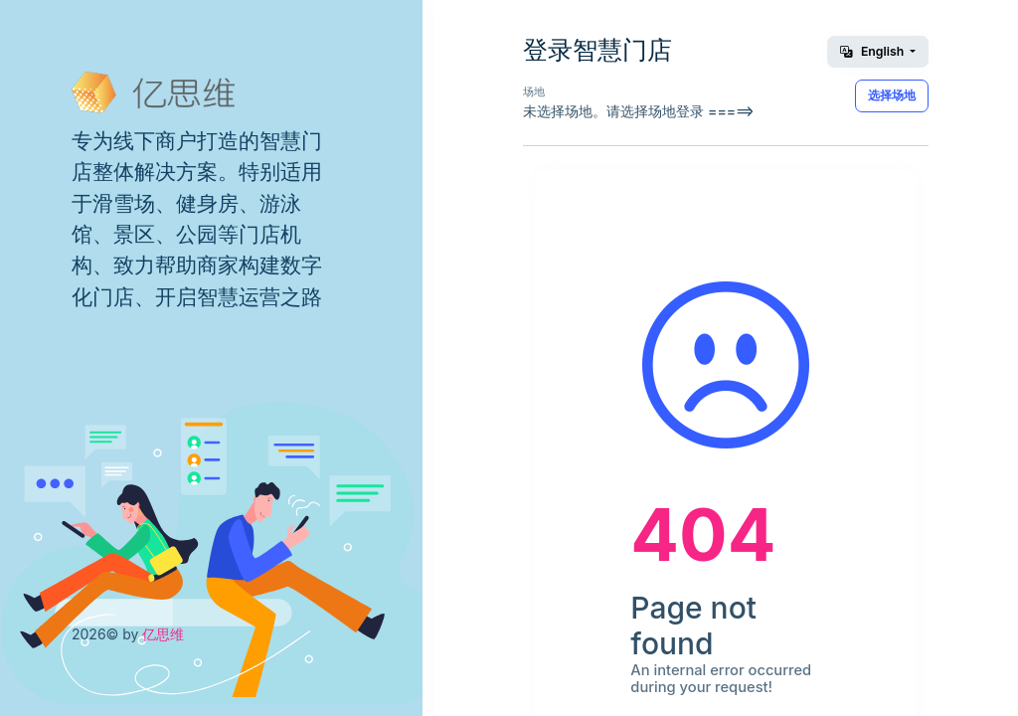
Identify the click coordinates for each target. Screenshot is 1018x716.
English (873, 51)
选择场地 (892, 95)
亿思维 (163, 634)
